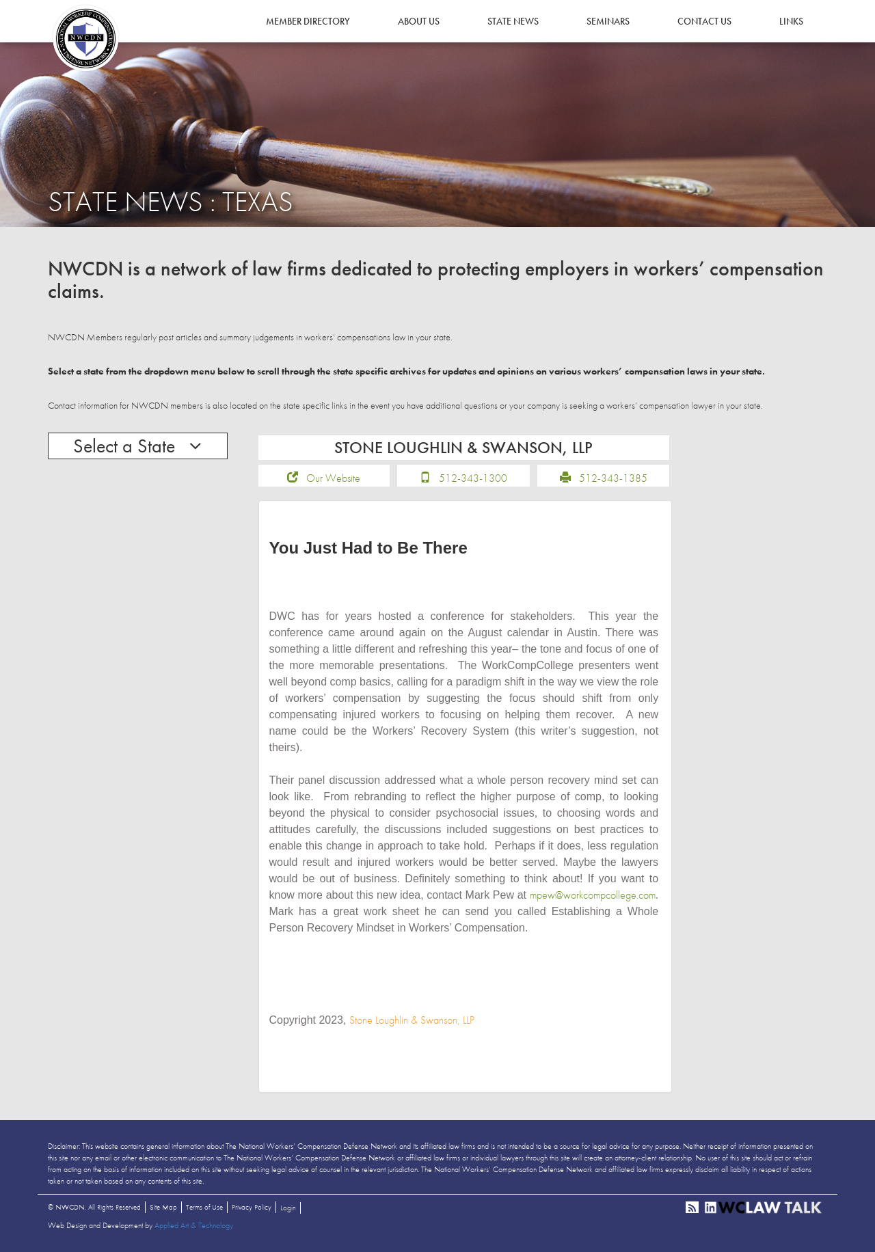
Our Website (333, 478)
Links (791, 21)
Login (288, 1207)
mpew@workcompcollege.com (593, 895)
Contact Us (704, 21)
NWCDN (85, 38)
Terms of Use (204, 1207)
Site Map (163, 1207)
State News (513, 21)
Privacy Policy (251, 1207)
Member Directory (308, 21)
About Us (419, 21)
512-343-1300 (473, 478)
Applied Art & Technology (193, 1225)
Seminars (608, 21)
